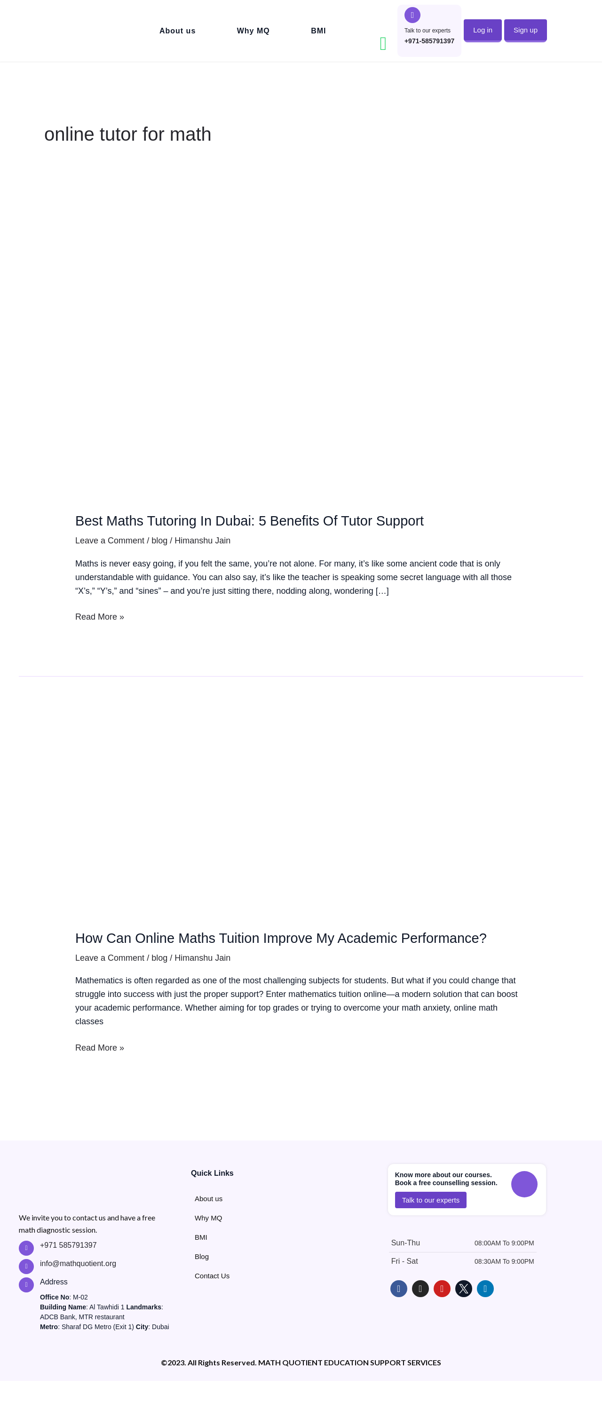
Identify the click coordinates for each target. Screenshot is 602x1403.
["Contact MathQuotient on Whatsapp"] (383, 43)
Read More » (99, 616)
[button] (483, 29)
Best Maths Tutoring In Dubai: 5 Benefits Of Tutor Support (291, 519)
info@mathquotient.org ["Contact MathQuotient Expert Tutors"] (78, 1286)
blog (159, 540)
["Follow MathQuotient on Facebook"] (398, 1310)
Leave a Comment (109, 540)
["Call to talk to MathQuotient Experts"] (412, 15)
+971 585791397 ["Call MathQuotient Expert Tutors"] (68, 1267)
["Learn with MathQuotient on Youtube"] (442, 1310)
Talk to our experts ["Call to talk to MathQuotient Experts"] (427, 30)
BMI (318, 31)
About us (177, 31)
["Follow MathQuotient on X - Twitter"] (463, 1310)
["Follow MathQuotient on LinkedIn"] (485, 1310)
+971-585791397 (429, 41)
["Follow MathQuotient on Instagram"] (420, 1310)
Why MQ (253, 31)
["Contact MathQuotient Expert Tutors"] (26, 1288)
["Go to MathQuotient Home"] (73, 30)
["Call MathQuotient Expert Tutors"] (26, 1270)
